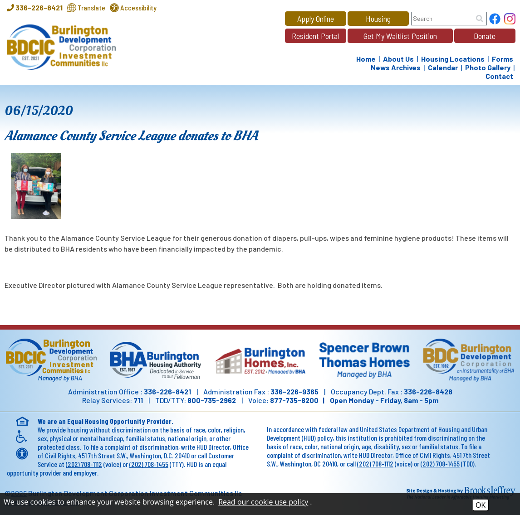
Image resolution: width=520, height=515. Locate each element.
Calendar (443, 67)
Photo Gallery (487, 67)
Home (366, 58)
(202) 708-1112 (84, 464)
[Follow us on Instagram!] (509, 19)
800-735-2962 (211, 400)
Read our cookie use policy (263, 502)
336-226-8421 (167, 391)
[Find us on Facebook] (494, 19)
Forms (502, 58)
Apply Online (315, 19)
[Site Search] (479, 18)
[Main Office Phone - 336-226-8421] (35, 7)
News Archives (396, 67)
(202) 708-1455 (148, 464)
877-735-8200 (294, 400)
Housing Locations (453, 58)
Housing (378, 19)
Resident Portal (315, 36)
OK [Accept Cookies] (481, 505)
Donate (484, 36)
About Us (398, 58)
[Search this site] (449, 18)
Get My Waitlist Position (400, 36)
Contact (499, 76)
